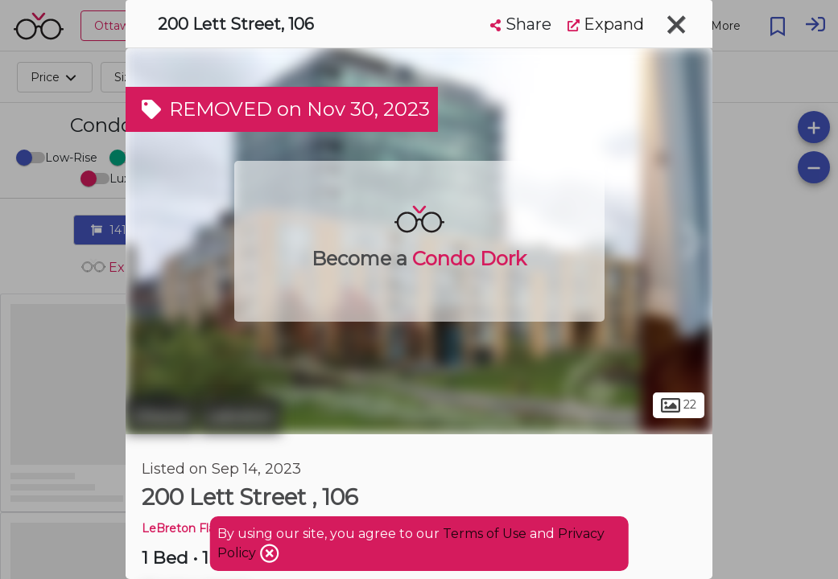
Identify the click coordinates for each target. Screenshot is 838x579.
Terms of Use (484, 533)
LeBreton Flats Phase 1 (207, 528)
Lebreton (240, 416)
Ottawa (161, 416)
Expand (606, 24)
